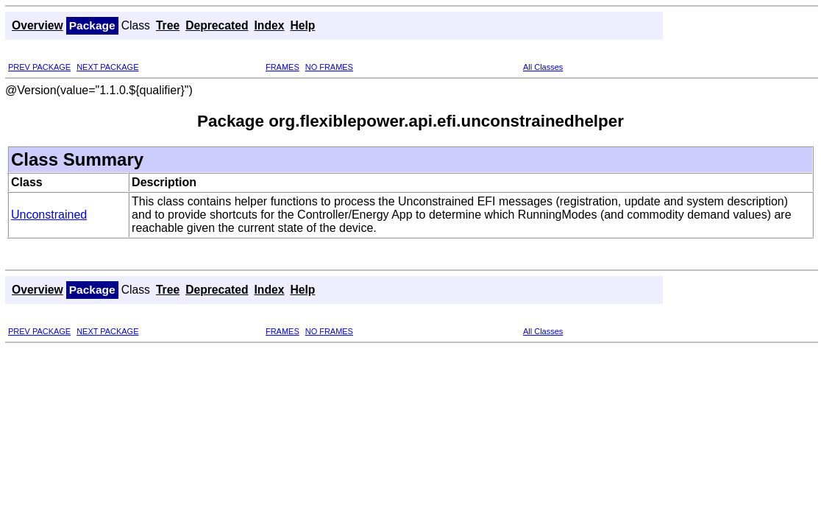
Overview (37, 25)
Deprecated (216, 25)
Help (302, 25)
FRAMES (282, 67)
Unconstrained (49, 214)
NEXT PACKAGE (107, 67)
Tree (168, 25)
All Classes (543, 67)
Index (270, 25)
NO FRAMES (329, 67)
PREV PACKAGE (39, 67)
